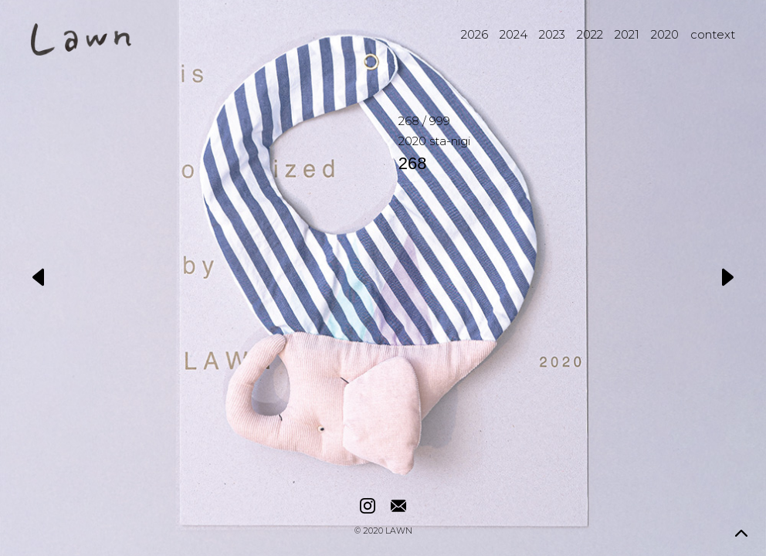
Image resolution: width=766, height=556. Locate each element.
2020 (665, 34)
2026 (474, 34)
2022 (590, 34)
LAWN (398, 531)
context (712, 34)
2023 (552, 34)
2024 (513, 34)
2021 (627, 34)
